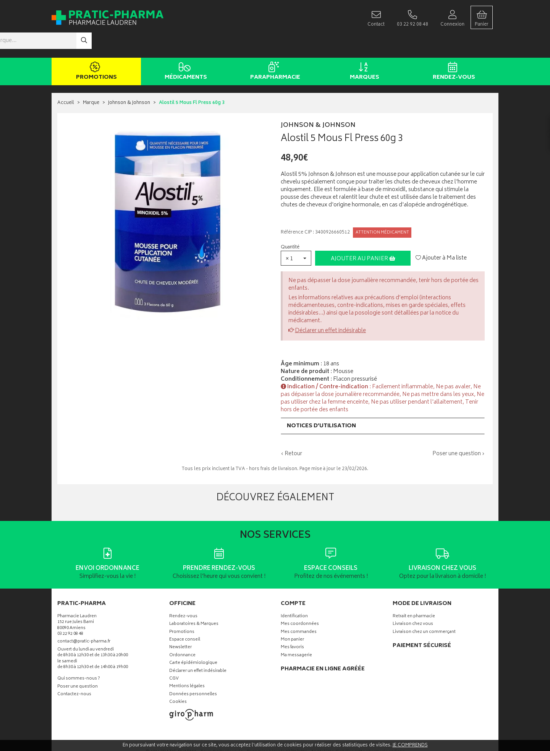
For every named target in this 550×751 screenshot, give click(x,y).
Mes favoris (292, 624)
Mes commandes (299, 609)
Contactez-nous (74, 671)
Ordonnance (182, 632)
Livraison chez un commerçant (424, 609)
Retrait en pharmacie (414, 593)
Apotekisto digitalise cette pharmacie (358, 729)
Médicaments (184, 49)
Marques (363, 49)
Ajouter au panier (363, 236)
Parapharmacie (273, 49)
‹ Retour (291, 431)
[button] (296, 235)
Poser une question (77, 664)
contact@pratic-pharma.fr (83, 619)
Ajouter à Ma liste (441, 235)
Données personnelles (193, 671)
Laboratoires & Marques (193, 601)
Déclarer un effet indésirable (330, 308)
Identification (294, 593)
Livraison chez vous (413, 601)
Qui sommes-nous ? (78, 656)
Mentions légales (187, 663)
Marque (91, 80)
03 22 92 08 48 (70, 611)
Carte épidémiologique (193, 640)
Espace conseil (184, 617)
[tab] (382, 403)
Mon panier (292, 617)
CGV (174, 656)
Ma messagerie (296, 632)
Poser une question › (458, 431)
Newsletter (180, 624)
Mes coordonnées (300, 601)
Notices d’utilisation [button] (321, 403)
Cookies (178, 679)
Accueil (65, 80)
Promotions (95, 49)
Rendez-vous (452, 49)
